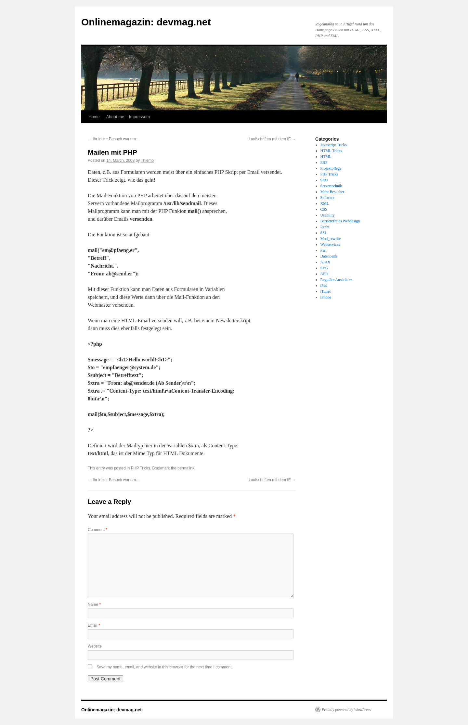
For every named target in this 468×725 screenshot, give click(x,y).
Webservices (330, 244)
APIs (324, 274)
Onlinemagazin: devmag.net (146, 22)
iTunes (325, 291)
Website (95, 646)
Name (94, 604)
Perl (323, 250)
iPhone (325, 297)
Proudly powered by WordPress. (347, 709)
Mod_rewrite (330, 238)
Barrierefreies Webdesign (340, 221)
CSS (323, 209)
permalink (185, 468)
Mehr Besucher (332, 191)
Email (94, 625)
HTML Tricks (331, 150)
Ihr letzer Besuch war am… (114, 139)
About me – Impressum (128, 116)
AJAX (325, 262)
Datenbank (328, 256)
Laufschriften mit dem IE (272, 139)
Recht (325, 227)
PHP (324, 162)
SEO (324, 180)
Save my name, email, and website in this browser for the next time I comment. (165, 667)
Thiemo (147, 160)
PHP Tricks (140, 468)
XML (324, 203)
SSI (323, 232)
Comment (97, 529)
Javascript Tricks (333, 145)
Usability (327, 215)
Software (327, 197)
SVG (324, 268)
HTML (326, 156)
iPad (323, 285)
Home (94, 116)
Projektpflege (331, 168)
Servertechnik (331, 186)
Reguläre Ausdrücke (336, 279)
